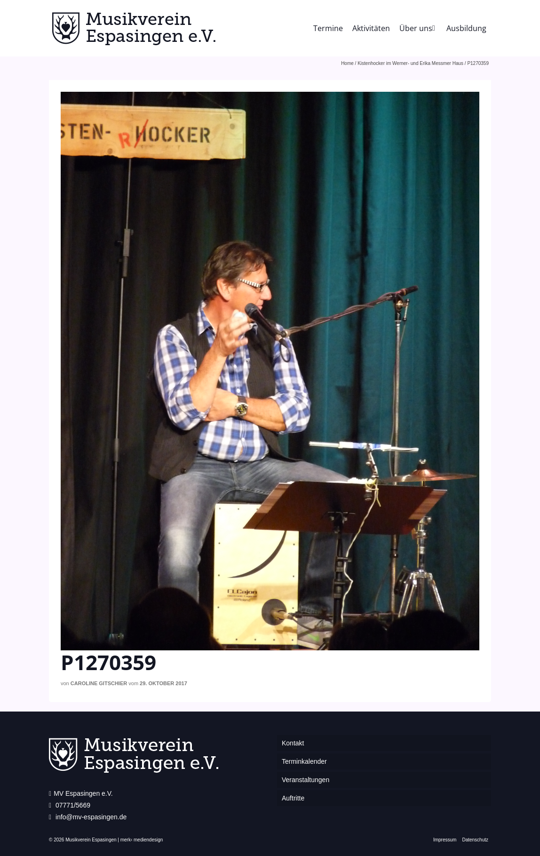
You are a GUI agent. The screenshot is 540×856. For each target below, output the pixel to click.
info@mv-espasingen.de (88, 817)
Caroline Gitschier (99, 683)
